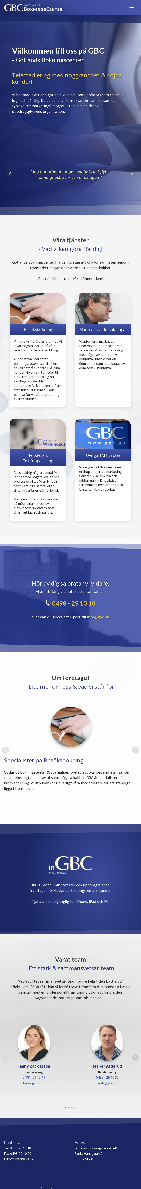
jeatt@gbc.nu (107, 1083)
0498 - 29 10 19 (34, 1077)
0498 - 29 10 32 (107, 1077)
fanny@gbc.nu (34, 1083)
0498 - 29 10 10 (73, 603)
